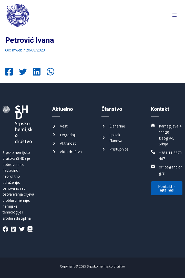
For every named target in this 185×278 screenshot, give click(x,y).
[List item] (5, 229)
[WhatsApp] (50, 72)
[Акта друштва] (67, 152)
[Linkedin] (36, 72)
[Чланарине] (113, 126)
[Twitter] (23, 72)
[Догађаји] (64, 135)
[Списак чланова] (117, 138)
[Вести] (60, 126)
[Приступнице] (114, 149)
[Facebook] (9, 72)
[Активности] (64, 143)
